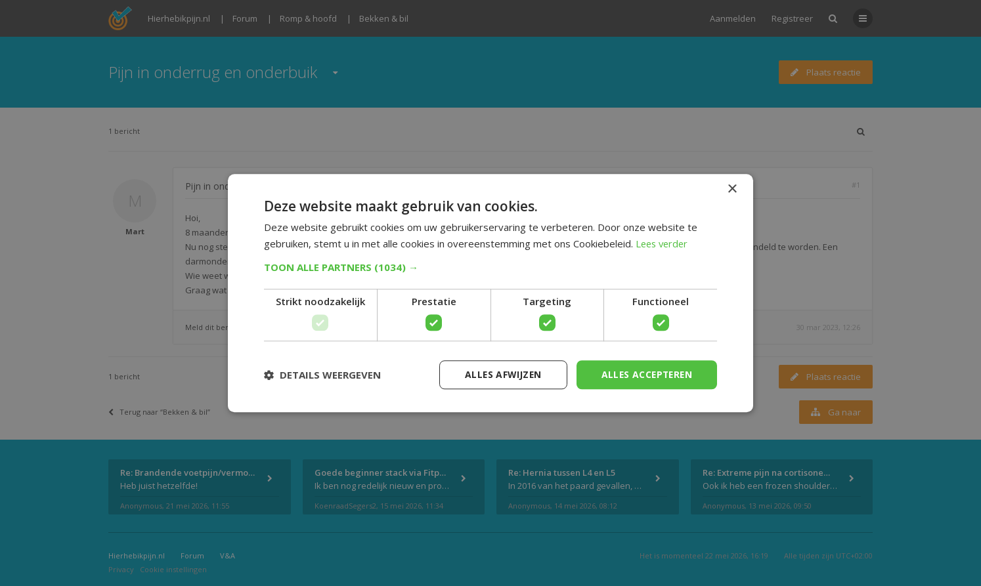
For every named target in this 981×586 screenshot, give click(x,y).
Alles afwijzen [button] (499, 374)
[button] (490, 267)
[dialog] (490, 293)
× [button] (732, 189)
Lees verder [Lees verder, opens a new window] (663, 243)
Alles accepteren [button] (645, 374)
